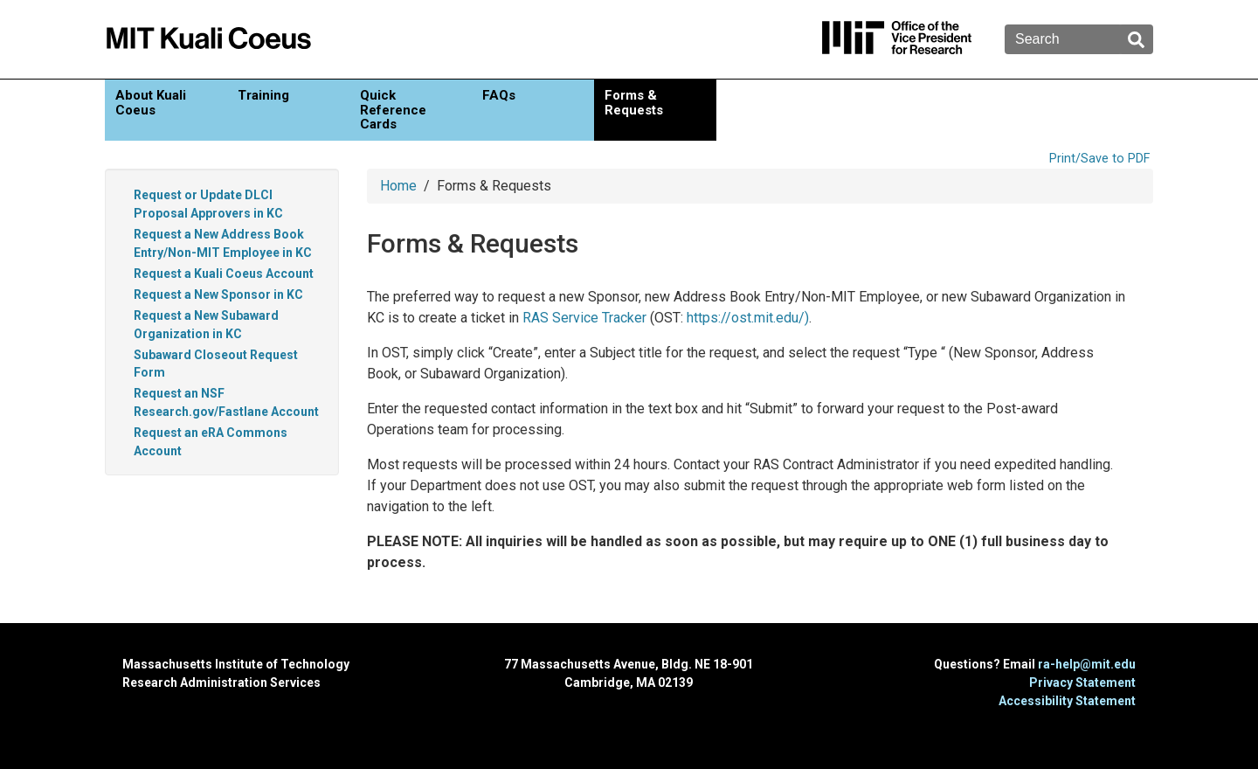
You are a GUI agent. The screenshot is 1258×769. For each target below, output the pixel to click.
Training (263, 95)
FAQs (498, 95)
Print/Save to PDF (1099, 158)
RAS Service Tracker (584, 317)
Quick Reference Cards (393, 109)
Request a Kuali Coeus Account (224, 274)
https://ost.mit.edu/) (748, 317)
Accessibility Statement (1067, 701)
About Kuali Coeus (150, 102)
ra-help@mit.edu (1087, 664)
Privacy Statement (1082, 682)
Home (398, 185)
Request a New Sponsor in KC (218, 294)
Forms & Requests (634, 102)
